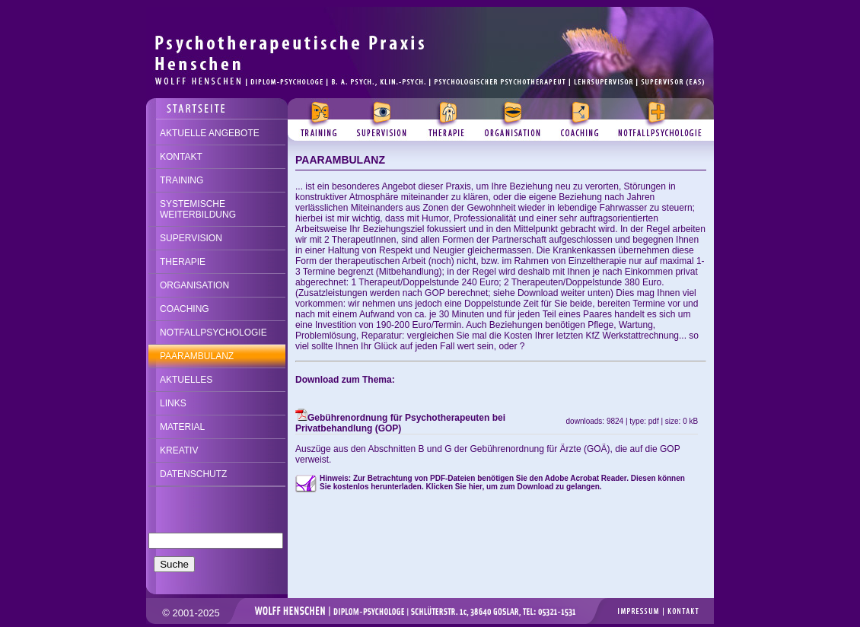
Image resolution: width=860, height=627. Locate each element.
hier (476, 486)
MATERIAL (182, 427)
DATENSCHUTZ (193, 474)
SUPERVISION (191, 238)
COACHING (184, 309)
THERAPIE (182, 261)
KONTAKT (181, 156)
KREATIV (179, 450)
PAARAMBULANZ (197, 356)
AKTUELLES (186, 379)
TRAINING (181, 180)
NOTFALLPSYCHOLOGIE (213, 332)
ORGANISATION (194, 285)
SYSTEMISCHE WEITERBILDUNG (198, 209)
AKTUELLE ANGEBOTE (210, 133)
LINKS (173, 403)
